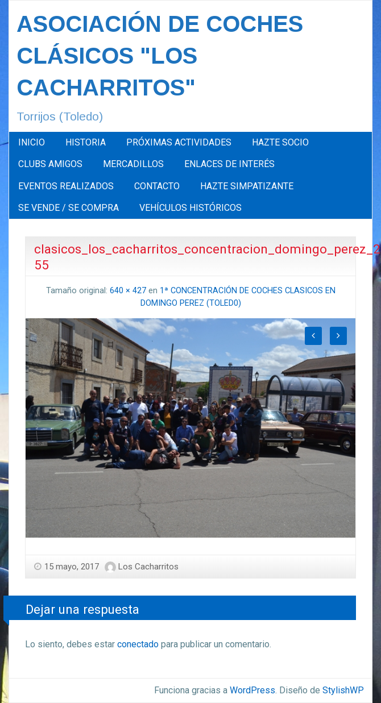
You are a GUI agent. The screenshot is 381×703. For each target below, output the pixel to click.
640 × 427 (128, 291)
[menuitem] (31, 142)
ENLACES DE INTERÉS (229, 164)
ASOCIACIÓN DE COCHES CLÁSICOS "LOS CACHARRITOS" (159, 55)
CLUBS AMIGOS (50, 164)
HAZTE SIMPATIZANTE (246, 186)
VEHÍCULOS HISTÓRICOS (190, 207)
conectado (138, 644)
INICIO (31, 142)
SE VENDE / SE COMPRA (68, 207)
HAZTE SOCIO (280, 142)
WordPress (252, 690)
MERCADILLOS (133, 164)
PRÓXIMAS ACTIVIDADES (178, 142)
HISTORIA (85, 142)
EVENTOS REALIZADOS (66, 186)
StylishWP (343, 690)
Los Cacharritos (148, 566)
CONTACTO (157, 186)
